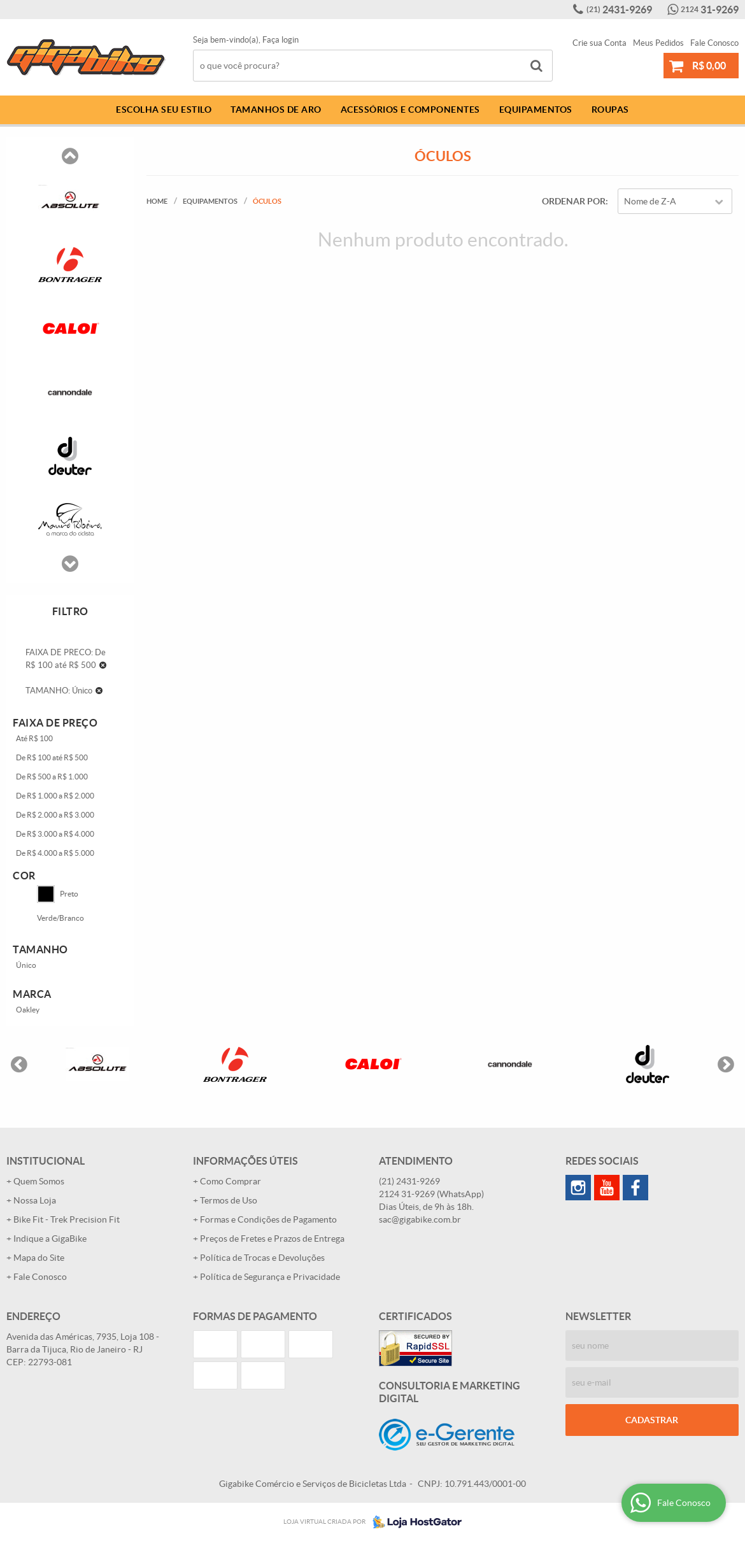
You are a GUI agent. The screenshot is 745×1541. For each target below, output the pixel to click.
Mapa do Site (38, 1258)
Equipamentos (535, 109)
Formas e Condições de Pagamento (268, 1219)
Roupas (610, 109)
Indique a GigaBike (50, 1238)
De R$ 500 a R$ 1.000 (52, 776)
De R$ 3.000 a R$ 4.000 (55, 834)
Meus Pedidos (658, 43)
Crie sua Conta (599, 43)
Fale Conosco (714, 43)
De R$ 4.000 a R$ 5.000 (55, 853)
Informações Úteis (245, 1161)
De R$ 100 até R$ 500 (52, 757)
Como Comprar (230, 1181)
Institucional (45, 1161)
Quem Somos (38, 1181)
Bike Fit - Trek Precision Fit (66, 1219)
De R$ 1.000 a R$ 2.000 (55, 796)
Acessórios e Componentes (410, 109)
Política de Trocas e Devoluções (262, 1258)
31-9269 (710, 9)
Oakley (27, 1009)
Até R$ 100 (34, 738)
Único (26, 965)
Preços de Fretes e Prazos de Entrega (272, 1238)
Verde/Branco (60, 918)
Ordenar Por (574, 201)
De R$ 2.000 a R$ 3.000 (55, 815)
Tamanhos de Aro (276, 109)
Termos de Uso (228, 1200)
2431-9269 (619, 9)
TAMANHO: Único (58, 690)
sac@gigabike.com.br (420, 1219)
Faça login (280, 40)
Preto (57, 894)
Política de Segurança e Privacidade (270, 1277)
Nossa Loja (34, 1200)
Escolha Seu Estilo (163, 109)
